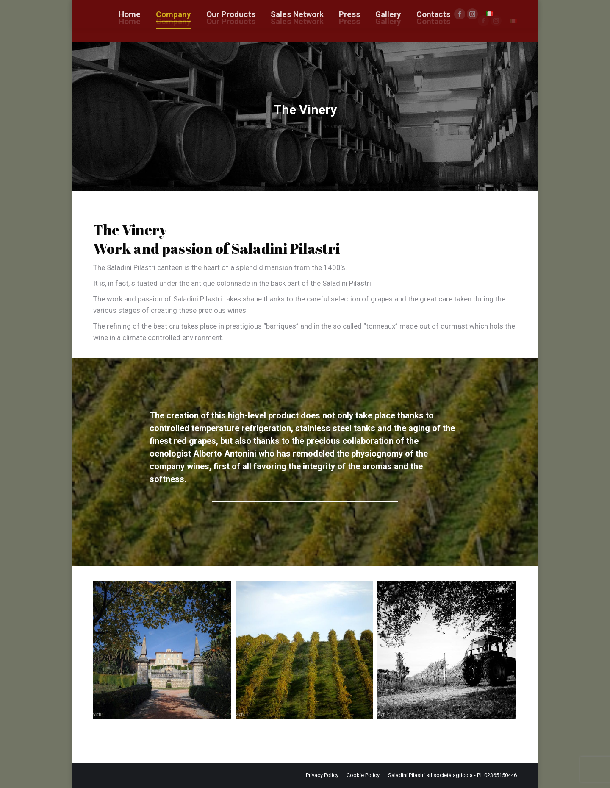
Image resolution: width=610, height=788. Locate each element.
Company (300, 126)
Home (272, 126)
